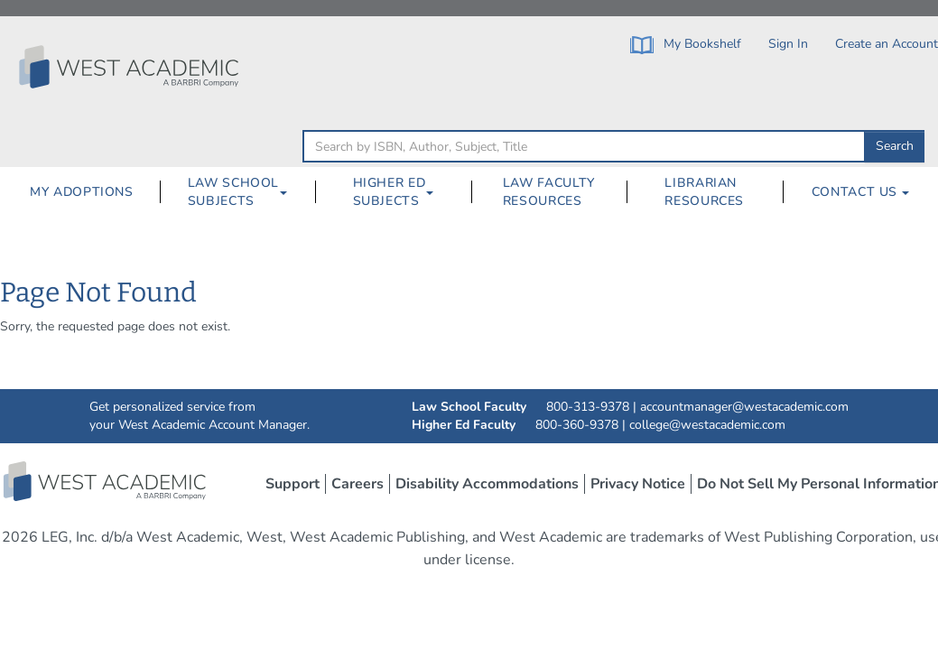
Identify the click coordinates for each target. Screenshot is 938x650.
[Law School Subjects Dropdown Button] (290, 192)
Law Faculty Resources (549, 191)
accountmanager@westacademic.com (744, 406)
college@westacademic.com (707, 424)
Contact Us (860, 191)
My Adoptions (82, 191)
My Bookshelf (685, 44)
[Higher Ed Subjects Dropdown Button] (437, 192)
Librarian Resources (704, 191)
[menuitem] (81, 192)
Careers (357, 484)
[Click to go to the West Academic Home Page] (131, 67)
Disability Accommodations (487, 484)
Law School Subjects (233, 191)
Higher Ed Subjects (389, 191)
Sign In (788, 43)
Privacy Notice (637, 484)
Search (895, 145)
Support (292, 484)
